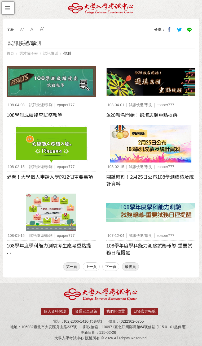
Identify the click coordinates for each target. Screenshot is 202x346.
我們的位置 (115, 311)
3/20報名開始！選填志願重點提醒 (142, 115)
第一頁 (71, 266)
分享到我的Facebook (169, 29)
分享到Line (189, 29)
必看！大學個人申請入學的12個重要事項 (50, 177)
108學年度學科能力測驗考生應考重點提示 (49, 249)
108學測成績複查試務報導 (34, 115)
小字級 (22, 29)
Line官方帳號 (145, 311)
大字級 (42, 29)
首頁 (10, 53)
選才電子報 (28, 53)
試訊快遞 (50, 53)
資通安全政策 (86, 311)
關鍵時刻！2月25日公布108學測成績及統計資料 (150, 180)
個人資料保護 (55, 311)
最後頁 (130, 266)
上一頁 (91, 266)
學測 (67, 53)
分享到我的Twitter (179, 29)
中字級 (32, 29)
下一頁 (110, 266)
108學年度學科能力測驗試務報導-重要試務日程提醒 (149, 249)
